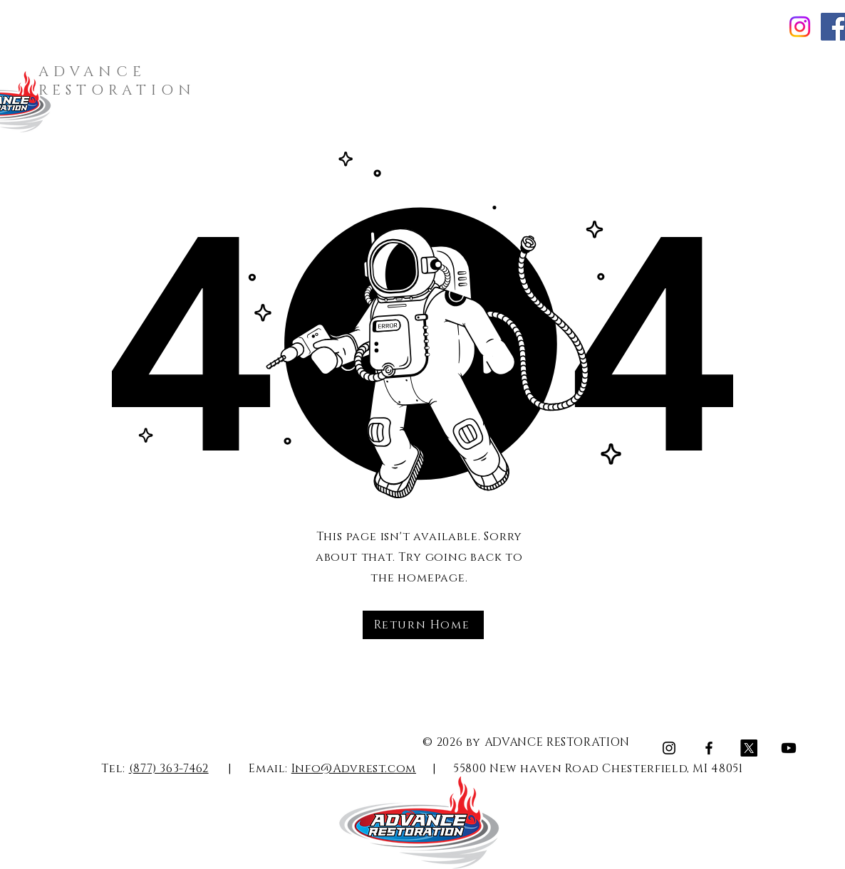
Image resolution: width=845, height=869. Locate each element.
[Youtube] (788, 748)
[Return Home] (423, 625)
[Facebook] (708, 748)
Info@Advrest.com (353, 768)
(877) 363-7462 (169, 768)
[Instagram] (800, 27)
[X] (748, 748)
